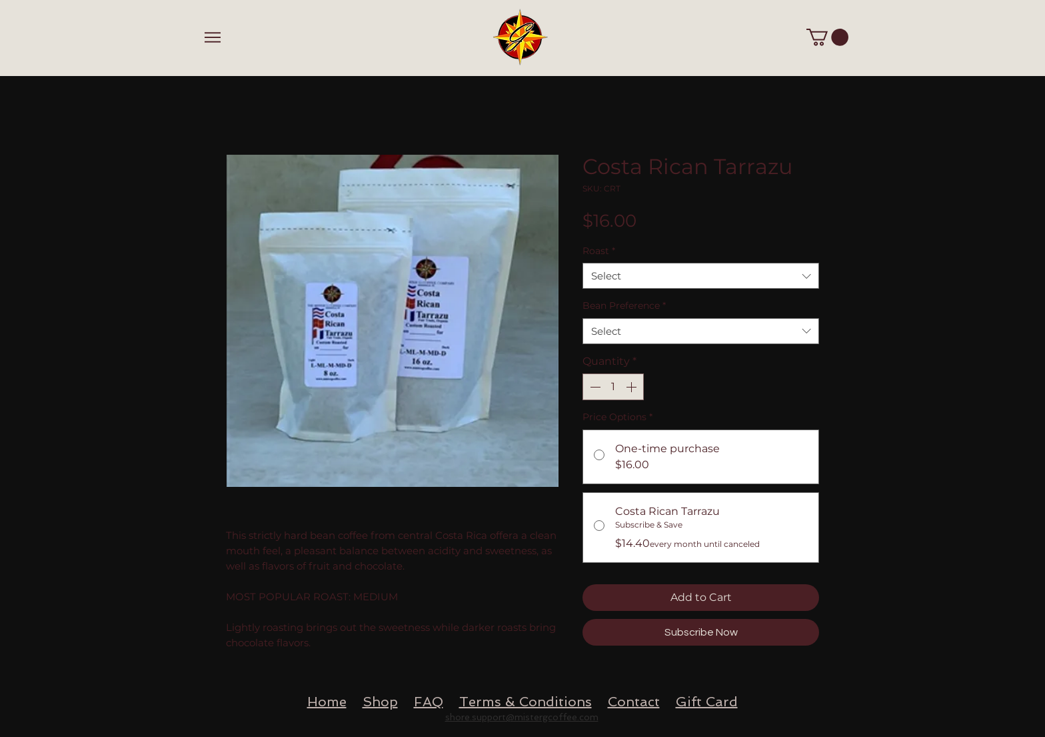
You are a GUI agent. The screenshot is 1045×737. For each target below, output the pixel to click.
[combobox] (700, 276)
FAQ (428, 702)
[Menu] (212, 37)
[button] (827, 37)
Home (327, 702)
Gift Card (707, 702)
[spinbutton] (613, 387)
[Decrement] (593, 387)
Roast (598, 251)
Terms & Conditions (525, 702)
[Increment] (632, 387)
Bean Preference (624, 305)
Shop (380, 702)
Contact (634, 702)
